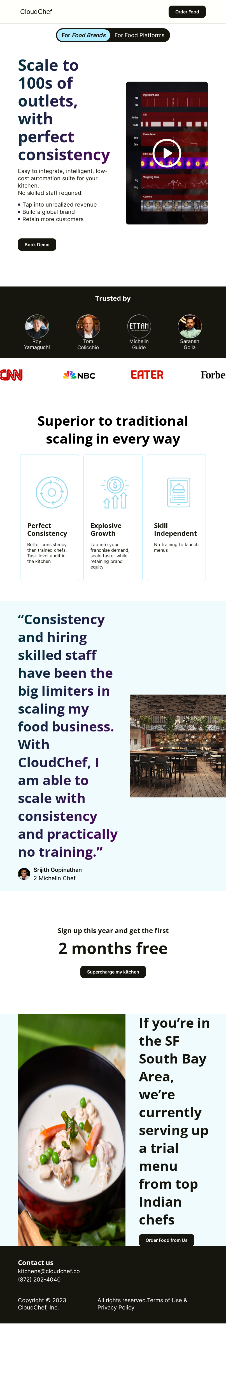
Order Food (187, 12)
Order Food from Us (167, 1240)
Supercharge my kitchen (113, 972)
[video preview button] (167, 153)
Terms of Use (164, 1300)
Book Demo (37, 244)
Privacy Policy (115, 1307)
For (84, 35)
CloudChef (36, 11)
